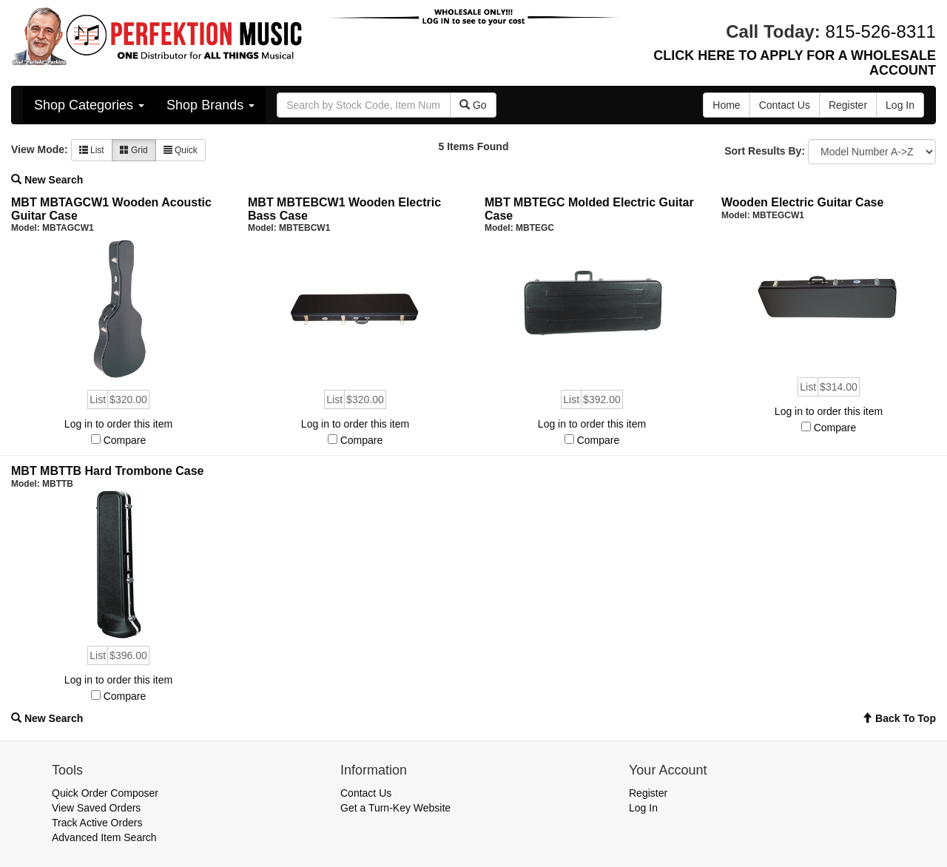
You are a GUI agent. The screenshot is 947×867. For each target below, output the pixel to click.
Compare (125, 440)
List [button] (91, 150)
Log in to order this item (118, 424)
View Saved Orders (96, 808)
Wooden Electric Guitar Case (802, 202)
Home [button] (726, 105)
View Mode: (39, 149)
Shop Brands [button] (210, 105)
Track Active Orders (97, 823)
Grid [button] (134, 150)
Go (473, 105)
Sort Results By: (764, 151)
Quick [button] (181, 150)
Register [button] (848, 105)
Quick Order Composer (105, 793)
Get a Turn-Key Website (395, 808)
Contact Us (365, 793)
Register (648, 793)
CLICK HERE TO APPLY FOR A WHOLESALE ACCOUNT (794, 63)
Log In (643, 808)
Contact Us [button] (784, 105)
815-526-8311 (881, 31)
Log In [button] (900, 105)
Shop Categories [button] (89, 105)
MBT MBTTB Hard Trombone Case (107, 471)
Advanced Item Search (104, 837)
